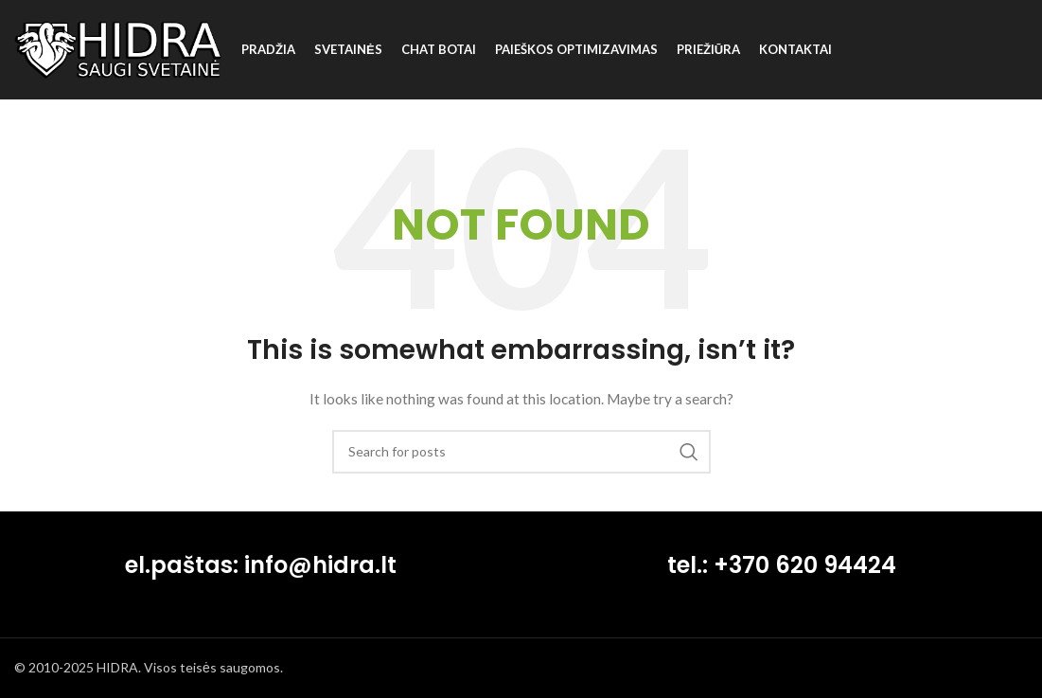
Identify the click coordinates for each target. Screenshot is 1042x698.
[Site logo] (118, 48)
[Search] (521, 452)
